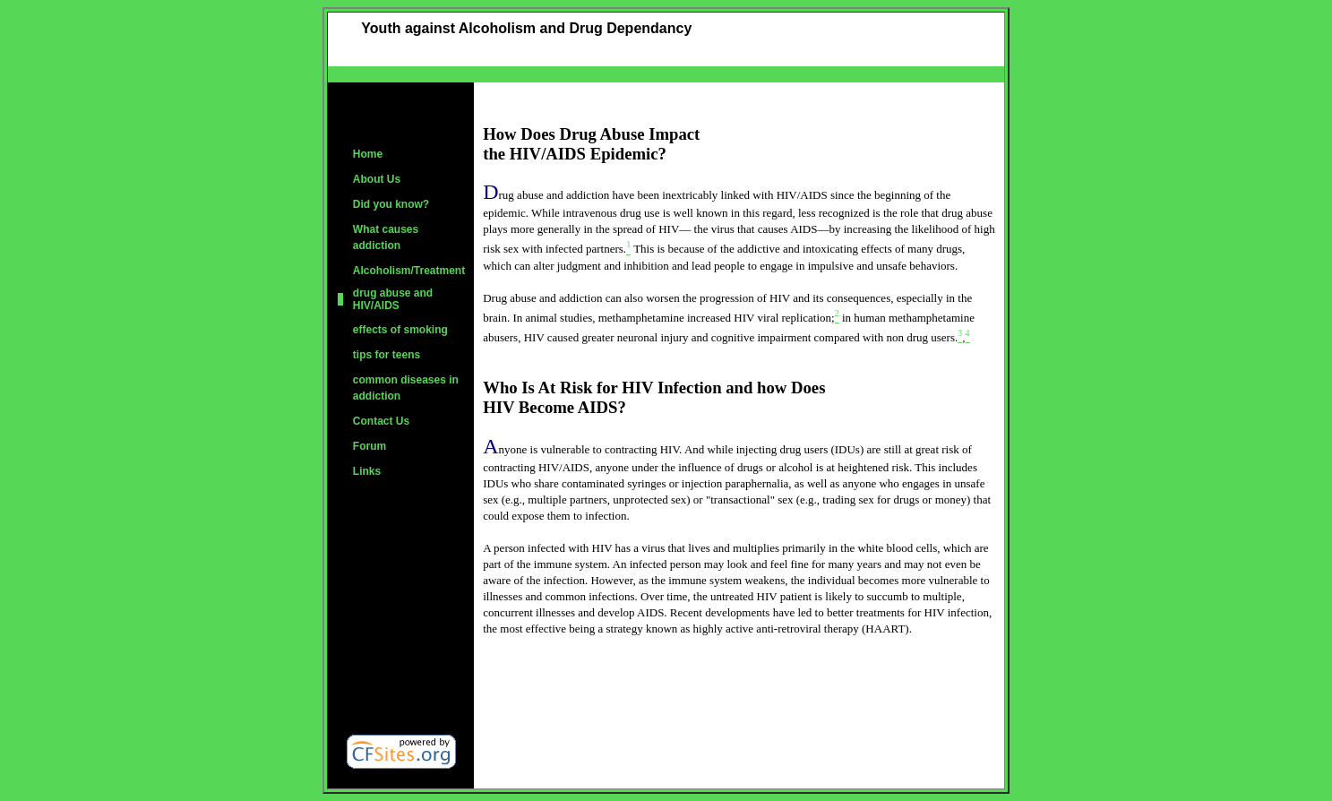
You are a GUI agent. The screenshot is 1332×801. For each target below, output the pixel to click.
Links (367, 471)
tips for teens (386, 355)
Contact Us (381, 421)
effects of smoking (400, 329)
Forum (369, 446)
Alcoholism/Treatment (409, 270)
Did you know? (391, 204)
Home (367, 154)
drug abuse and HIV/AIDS (393, 299)
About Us (376, 179)
